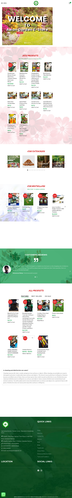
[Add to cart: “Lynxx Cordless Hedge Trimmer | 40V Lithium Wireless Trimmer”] (55, 216)
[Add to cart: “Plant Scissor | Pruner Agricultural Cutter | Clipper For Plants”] (23, 135)
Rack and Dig (26, 207)
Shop (38, 442)
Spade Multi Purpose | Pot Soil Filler (23, 103)
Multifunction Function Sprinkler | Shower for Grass (23, 77)
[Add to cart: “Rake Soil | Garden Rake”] (11, 107)
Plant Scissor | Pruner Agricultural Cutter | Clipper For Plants (23, 128)
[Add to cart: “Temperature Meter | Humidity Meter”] (11, 212)
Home (38, 430)
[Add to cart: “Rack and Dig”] (26, 211)
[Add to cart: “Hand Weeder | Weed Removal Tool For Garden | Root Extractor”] (47, 110)
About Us (39, 433)
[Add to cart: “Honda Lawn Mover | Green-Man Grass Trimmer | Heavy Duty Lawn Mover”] (11, 85)
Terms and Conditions (43, 456)
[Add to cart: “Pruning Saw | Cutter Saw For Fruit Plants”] (11, 132)
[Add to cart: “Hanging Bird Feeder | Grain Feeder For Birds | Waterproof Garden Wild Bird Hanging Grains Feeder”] (35, 87)
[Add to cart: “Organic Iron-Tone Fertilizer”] (41, 212)
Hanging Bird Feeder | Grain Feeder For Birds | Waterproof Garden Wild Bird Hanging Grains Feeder (36, 78)
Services (39, 439)
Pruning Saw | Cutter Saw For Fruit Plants (12, 126)
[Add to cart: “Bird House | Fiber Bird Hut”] (47, 79)
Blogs (38, 445)
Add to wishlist (14, 64)
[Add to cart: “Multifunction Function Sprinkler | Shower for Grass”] (23, 84)
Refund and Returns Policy (44, 454)
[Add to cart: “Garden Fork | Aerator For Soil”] (35, 107)
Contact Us (40, 436)
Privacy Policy (40, 451)
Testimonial (40, 448)
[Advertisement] (36, 235)
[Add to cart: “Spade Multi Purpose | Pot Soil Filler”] (23, 109)
